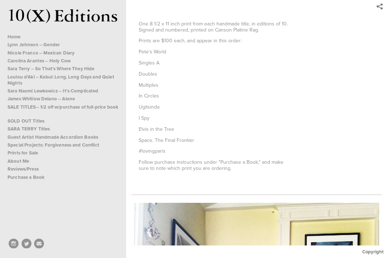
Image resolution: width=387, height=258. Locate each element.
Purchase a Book (26, 177)
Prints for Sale (23, 152)
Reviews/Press (23, 169)
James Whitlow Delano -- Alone (41, 98)
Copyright (372, 251)
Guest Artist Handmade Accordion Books (53, 137)
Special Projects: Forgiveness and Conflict (56, 145)
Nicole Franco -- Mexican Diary (41, 52)
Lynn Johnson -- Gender (34, 44)
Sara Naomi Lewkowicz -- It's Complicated (53, 90)
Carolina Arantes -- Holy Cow (39, 60)
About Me (18, 161)
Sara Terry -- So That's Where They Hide (51, 68)
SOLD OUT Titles (29, 121)
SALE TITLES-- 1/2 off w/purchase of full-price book (63, 110)
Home (14, 36)
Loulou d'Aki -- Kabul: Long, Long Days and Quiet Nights (61, 79)
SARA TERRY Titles (32, 128)
